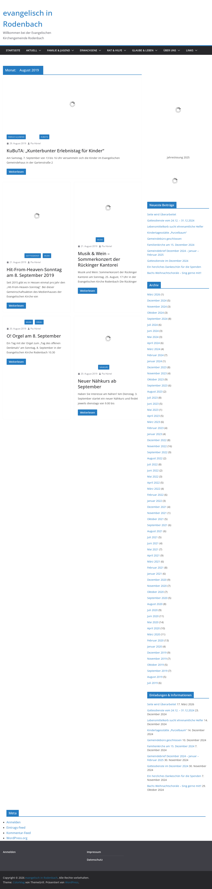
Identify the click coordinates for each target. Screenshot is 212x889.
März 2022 (153, 488)
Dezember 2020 (157, 579)
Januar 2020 (154, 646)
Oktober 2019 (155, 664)
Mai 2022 (152, 476)
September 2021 (157, 525)
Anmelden (13, 822)
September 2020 (157, 598)
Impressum (94, 852)
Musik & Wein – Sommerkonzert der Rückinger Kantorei (99, 259)
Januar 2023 (154, 434)
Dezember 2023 (157, 367)
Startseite (13, 50)
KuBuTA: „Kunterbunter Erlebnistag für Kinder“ (55, 151)
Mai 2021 (152, 549)
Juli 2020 (152, 610)
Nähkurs (104, 367)
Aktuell (31, 50)
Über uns (169, 50)
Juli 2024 (152, 325)
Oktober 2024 (155, 312)
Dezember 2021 (157, 507)
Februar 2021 (155, 567)
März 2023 (153, 422)
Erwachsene (88, 50)
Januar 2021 (154, 573)
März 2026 (153, 294)
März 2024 (153, 349)
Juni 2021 (153, 543)
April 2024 (153, 343)
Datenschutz (95, 859)
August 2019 (154, 677)
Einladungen (14, 255)
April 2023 (153, 416)
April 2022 (153, 482)
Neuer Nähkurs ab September (97, 384)
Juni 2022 (153, 470)
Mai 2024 (152, 337)
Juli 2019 (152, 683)
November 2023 (157, 373)
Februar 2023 (155, 428)
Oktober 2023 (155, 379)
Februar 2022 (155, 494)
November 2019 (157, 658)
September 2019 (157, 670)
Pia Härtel (36, 143)
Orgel (39, 322)
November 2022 (157, 446)
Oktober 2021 (155, 519)
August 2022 (154, 458)
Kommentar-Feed (18, 833)
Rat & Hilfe (114, 50)
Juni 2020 (153, 616)
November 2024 (157, 306)
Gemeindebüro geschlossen (164, 238)
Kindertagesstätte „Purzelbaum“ (167, 232)
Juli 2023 (152, 397)
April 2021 (153, 555)
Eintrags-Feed (15, 828)
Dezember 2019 (157, 652)
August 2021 (154, 531)
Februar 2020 (155, 640)
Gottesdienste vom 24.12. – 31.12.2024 (170, 220)
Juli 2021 (152, 537)
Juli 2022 (152, 464)
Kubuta (44, 137)
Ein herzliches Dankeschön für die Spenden (174, 267)
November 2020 (157, 586)
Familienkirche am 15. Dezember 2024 (170, 244)
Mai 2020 (152, 622)
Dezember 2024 (157, 300)
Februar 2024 (155, 355)
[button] (39, 50)
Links (189, 50)
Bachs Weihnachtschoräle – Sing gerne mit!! (174, 273)
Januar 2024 (154, 361)
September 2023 (157, 385)
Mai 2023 (152, 409)
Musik (47, 255)
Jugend (32, 137)
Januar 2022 (154, 501)
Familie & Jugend (58, 50)
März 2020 (153, 634)
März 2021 (153, 561)
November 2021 (157, 513)
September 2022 (157, 452)
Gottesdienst (32, 255)
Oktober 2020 (155, 592)
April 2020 (153, 628)
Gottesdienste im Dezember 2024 (167, 260)
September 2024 (157, 318)
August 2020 (154, 604)
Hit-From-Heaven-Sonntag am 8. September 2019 (34, 272)
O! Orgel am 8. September (34, 336)
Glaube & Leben (142, 50)
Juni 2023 (153, 403)
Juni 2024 (153, 331)
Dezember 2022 (157, 440)
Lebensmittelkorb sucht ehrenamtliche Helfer (175, 226)
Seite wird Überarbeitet (161, 214)
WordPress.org (16, 838)
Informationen (87, 367)
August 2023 (154, 391)
